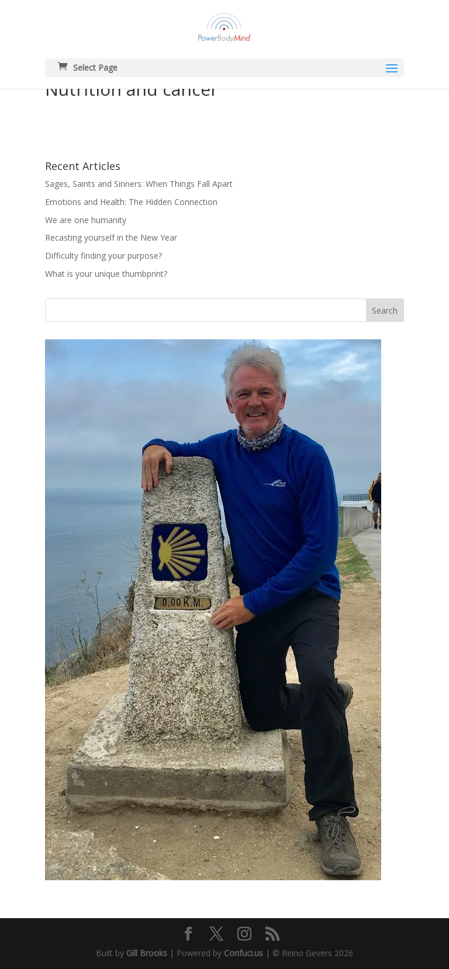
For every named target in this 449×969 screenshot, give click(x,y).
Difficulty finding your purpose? (103, 255)
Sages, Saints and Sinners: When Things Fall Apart (139, 183)
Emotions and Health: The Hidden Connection (131, 201)
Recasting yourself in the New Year (111, 237)
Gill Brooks (146, 952)
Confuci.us (243, 952)
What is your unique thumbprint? (106, 273)
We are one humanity (85, 219)
